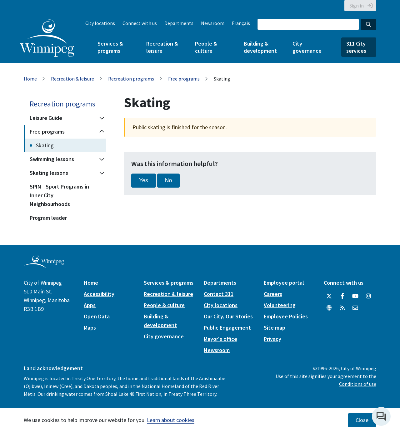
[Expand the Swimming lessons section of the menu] (102, 159)
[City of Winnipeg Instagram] (368, 296)
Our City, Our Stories (228, 316)
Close (362, 420)
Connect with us (139, 23)
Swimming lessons (52, 159)
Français (241, 23)
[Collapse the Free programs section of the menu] (102, 132)
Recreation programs (131, 79)
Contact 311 (218, 293)
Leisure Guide (46, 117)
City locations (100, 23)
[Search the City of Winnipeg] (308, 24)
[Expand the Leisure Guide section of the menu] (102, 118)
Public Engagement (227, 327)
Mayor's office (220, 338)
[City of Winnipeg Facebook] (342, 296)
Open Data (97, 316)
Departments (178, 23)
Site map (274, 327)
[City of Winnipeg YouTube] (355, 296)
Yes (143, 180)
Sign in (356, 5)
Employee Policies (286, 316)
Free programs (184, 79)
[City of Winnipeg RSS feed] (342, 308)
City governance (307, 47)
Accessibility (99, 293)
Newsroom (212, 23)
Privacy (272, 338)
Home (30, 79)
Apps (90, 305)
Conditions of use (357, 384)
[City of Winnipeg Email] (355, 308)
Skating (45, 145)
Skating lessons (49, 172)
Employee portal (284, 282)
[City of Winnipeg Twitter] (329, 296)
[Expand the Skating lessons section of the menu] (102, 173)
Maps (90, 327)
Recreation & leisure (162, 47)
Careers (273, 293)
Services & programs (110, 47)
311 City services (356, 47)
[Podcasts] (329, 308)
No (168, 180)
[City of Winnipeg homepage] (44, 265)
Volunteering (280, 305)
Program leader (48, 217)
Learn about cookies (170, 420)
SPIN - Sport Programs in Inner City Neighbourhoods (59, 195)
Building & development (260, 47)
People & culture (206, 47)
